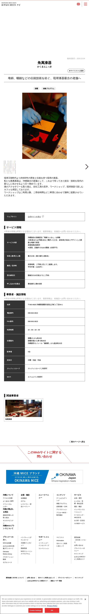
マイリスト (60, 539)
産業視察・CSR (61, 508)
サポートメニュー (44, 540)
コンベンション (44, 550)
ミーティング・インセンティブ (44, 546)
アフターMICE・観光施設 (62, 515)
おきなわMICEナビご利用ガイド (80, 560)
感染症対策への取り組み (8, 518)
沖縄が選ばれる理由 (8, 512)
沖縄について (8, 497)
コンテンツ (60, 497)
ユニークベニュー (44, 498)
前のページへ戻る (78, 443)
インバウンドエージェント (79, 512)
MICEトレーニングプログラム (26, 554)
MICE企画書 (7, 545)
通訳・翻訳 (78, 508)
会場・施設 (25, 497)
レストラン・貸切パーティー (26, 507)
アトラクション (61, 511)
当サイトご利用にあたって (61, 546)
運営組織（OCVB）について (80, 541)
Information (60, 542)
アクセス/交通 (7, 500)
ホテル (23, 503)
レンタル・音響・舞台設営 (78, 504)
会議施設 (24, 500)
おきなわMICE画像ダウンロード (8, 549)
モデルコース (7, 564)
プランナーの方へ (8, 540)
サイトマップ (78, 555)
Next (86, 169)
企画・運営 (78, 500)
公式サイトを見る (34, 218)
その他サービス (79, 525)
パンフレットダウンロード (26, 540)
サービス (77, 497)
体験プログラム (61, 505)
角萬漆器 (8, 421)
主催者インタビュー (26, 546)
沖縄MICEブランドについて (8, 528)
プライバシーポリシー (79, 551)
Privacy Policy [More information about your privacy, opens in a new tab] (52, 607)
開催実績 (24, 550)
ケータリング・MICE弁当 (79, 518)
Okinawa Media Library (7, 554)
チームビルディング (61, 501)
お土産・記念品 (79, 522)
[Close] (85, 600)
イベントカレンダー (7, 507)
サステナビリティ (8, 524)
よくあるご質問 (8, 503)
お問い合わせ (78, 547)
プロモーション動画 (8, 560)
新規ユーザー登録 (56, 582)
